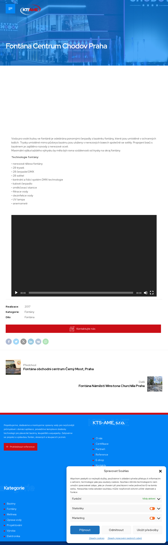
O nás (99, 422)
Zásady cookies (96, 538)
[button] (160, 471)
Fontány (11, 492)
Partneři (100, 433)
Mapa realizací (104, 454)
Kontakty (101, 449)
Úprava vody (14, 503)
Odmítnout (116, 530)
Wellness (12, 498)
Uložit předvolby (147, 530)
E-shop (100, 444)
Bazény (11, 487)
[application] (84, 256)
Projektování (14, 509)
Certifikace (102, 427)
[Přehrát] (16, 293)
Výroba (11, 514)
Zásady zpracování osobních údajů (125, 538)
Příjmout (85, 530)
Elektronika (13, 520)
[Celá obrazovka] (152, 293)
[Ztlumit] (146, 293)
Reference (102, 438)
